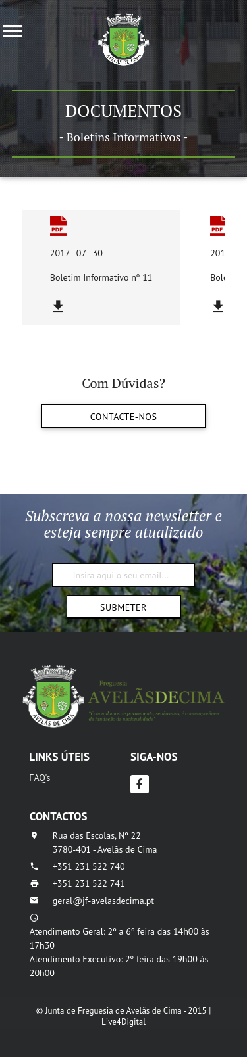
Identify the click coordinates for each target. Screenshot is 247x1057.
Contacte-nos (123, 417)
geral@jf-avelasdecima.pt (103, 900)
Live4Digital (123, 1021)
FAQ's (39, 778)
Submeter (123, 607)
